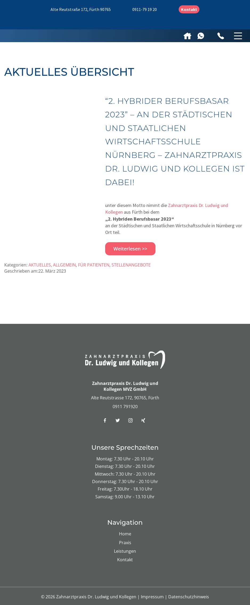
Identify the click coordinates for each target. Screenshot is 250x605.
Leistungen (125, 551)
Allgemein (64, 265)
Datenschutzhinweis (188, 597)
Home (125, 534)
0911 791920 (125, 406)
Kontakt (189, 9)
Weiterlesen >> (130, 248)
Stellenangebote (131, 265)
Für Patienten (93, 265)
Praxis (125, 543)
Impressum (153, 597)
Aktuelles (39, 265)
